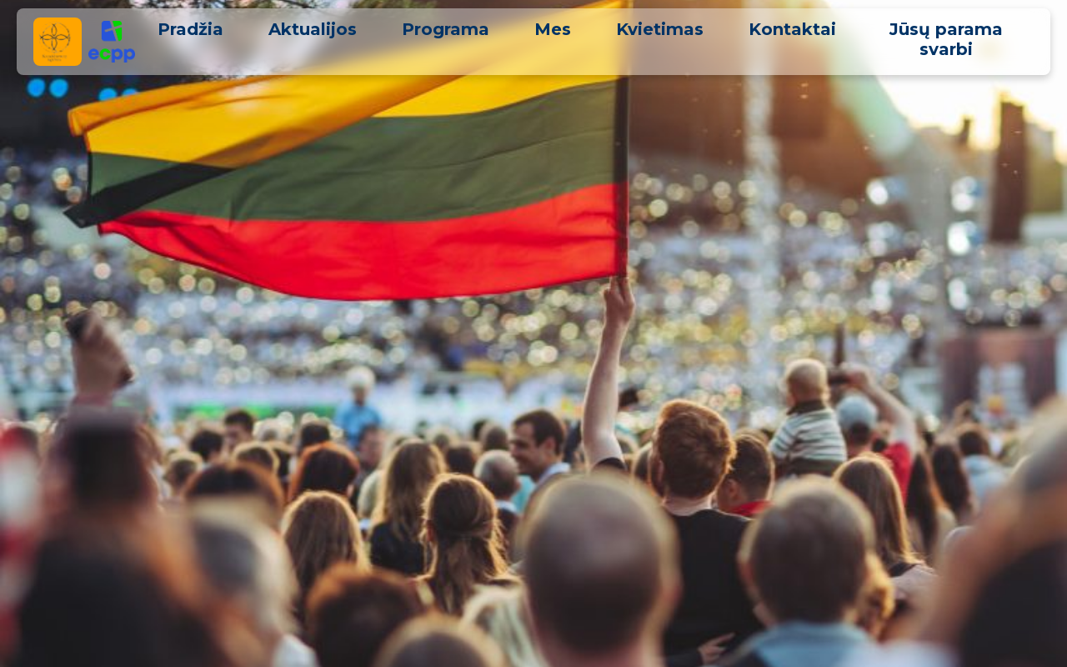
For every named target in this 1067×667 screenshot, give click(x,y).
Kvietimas (660, 29)
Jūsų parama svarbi (946, 39)
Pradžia (190, 29)
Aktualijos (312, 29)
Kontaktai (792, 29)
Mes (552, 29)
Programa (445, 29)
